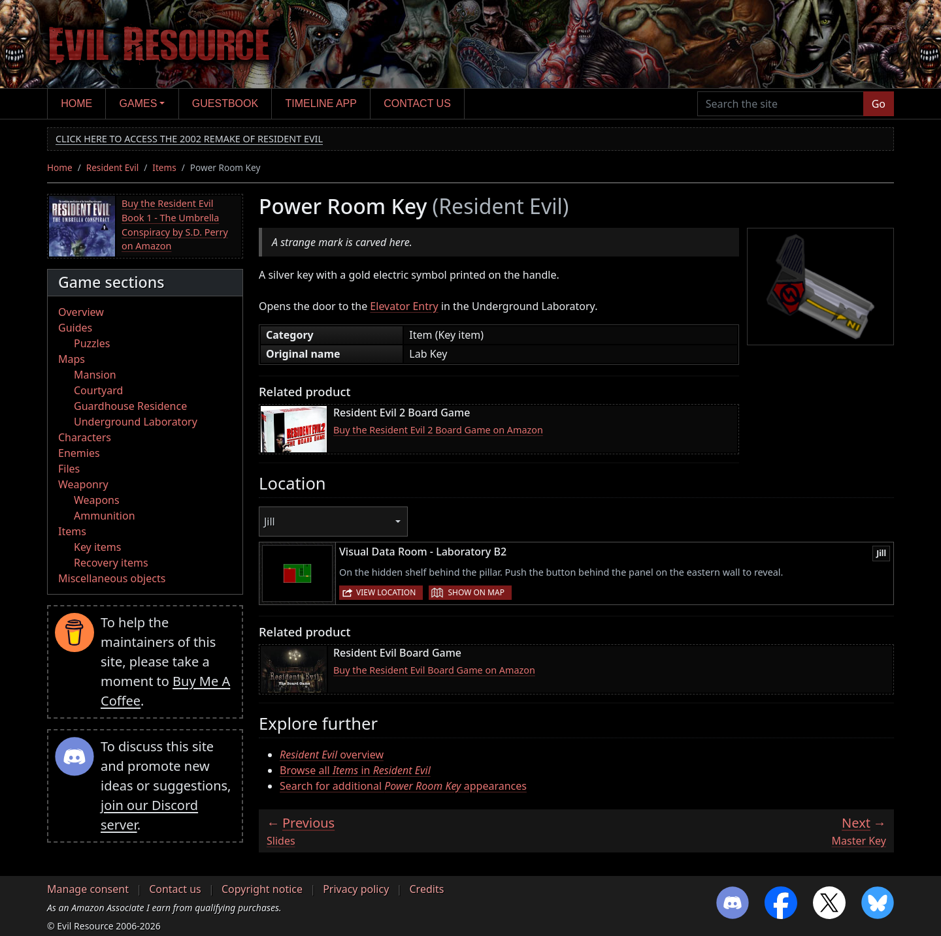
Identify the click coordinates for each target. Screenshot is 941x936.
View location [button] (386, 592)
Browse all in (355, 770)
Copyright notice (262, 889)
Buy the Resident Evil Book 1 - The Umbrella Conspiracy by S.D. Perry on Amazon (175, 224)
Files (69, 468)
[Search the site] (780, 103)
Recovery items (111, 562)
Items (164, 167)
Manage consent (88, 889)
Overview (81, 312)
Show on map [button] (476, 592)
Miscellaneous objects (111, 578)
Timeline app (321, 103)
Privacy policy (356, 889)
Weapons (97, 500)
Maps (71, 359)
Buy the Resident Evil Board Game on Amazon (434, 670)
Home (76, 103)
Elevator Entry (404, 306)
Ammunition (104, 515)
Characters (84, 437)
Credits (426, 889)
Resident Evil (112, 167)
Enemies (79, 453)
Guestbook (225, 103)
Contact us (417, 103)
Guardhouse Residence (130, 406)
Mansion (95, 374)
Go (878, 104)
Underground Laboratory (135, 421)
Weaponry (83, 484)
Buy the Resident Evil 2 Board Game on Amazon (438, 430)
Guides (75, 327)
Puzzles (92, 343)
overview (332, 754)
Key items (97, 547)
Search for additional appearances (403, 786)
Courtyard (98, 390)
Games (138, 103)
